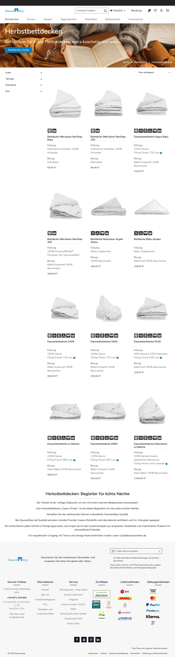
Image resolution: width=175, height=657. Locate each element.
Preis (23, 91)
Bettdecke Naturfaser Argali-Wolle (107, 241)
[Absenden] (159, 551)
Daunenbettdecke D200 (147, 341)
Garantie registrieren (73, 594)
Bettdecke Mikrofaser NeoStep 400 (64, 241)
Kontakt (45, 589)
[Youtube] (84, 639)
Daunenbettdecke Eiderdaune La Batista (150, 445)
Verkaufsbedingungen (45, 599)
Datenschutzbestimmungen (136, 558)
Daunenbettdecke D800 (104, 443)
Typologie (23, 79)
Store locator (73, 623)
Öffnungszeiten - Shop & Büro (73, 589)
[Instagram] (91, 639)
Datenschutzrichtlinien (123, 567)
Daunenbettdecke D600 (104, 341)
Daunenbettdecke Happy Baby (151, 136)
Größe (23, 72)
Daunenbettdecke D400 (60, 341)
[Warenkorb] (167, 10)
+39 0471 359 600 (17, 597)
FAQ (45, 604)
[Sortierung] (154, 72)
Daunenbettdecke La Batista (63, 443)
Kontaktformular (16, 617)
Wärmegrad (23, 85)
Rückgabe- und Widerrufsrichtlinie (45, 611)
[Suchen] (105, 10)
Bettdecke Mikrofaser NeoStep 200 (108, 138)
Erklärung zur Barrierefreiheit (154, 653)
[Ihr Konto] (161, 10)
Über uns (45, 594)
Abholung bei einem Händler (73, 613)
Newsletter (135, 653)
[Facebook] (77, 639)
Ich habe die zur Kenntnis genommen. (136, 559)
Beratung (136, 10)
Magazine (73, 599)
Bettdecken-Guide (18, 50)
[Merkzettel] (155, 10)
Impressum (93, 653)
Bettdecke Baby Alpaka (147, 239)
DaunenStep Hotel (73, 618)
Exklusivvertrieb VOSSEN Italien (73, 606)
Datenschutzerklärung (118, 653)
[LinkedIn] (98, 639)
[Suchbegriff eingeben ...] (88, 10)
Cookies (103, 653)
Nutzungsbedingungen (146, 567)
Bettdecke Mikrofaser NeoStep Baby (64, 138)
